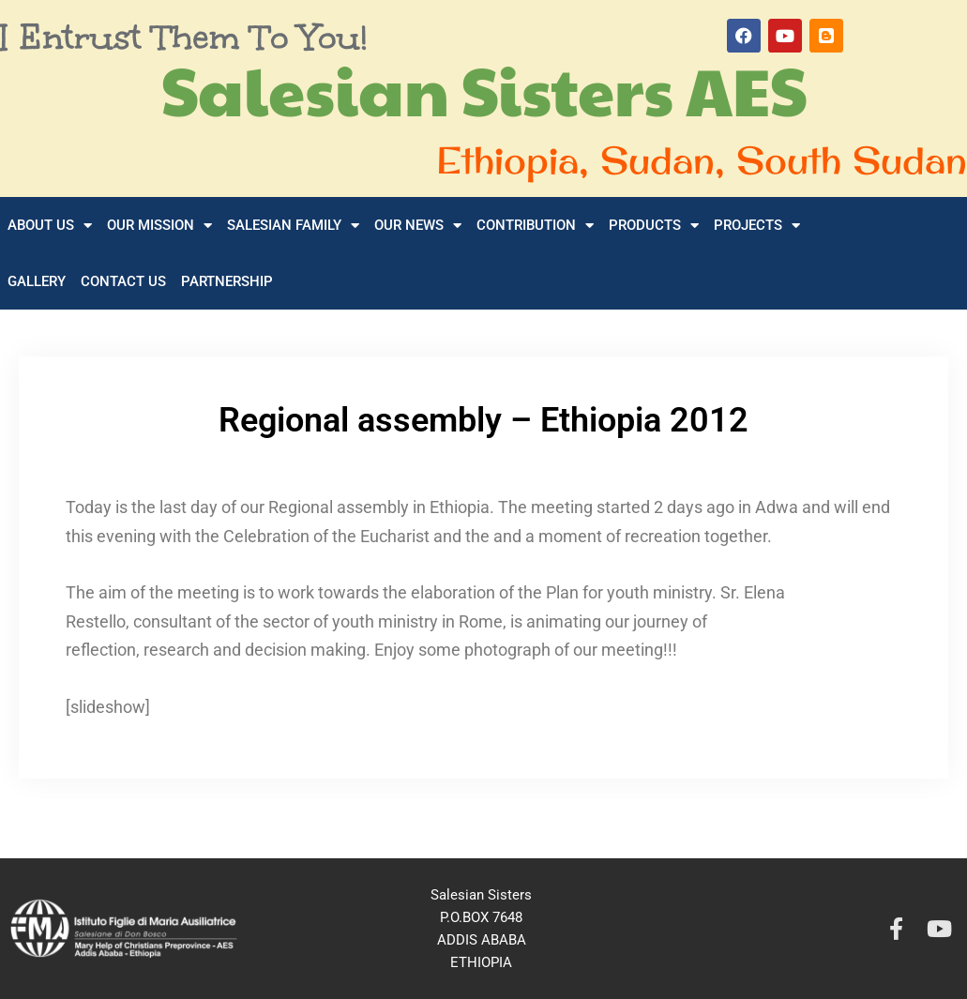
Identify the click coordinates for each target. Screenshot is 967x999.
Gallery (37, 281)
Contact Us (123, 281)
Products (654, 225)
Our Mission (159, 225)
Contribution (535, 225)
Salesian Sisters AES (484, 89)
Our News (417, 225)
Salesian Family (293, 225)
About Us (50, 225)
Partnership (227, 281)
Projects (757, 225)
